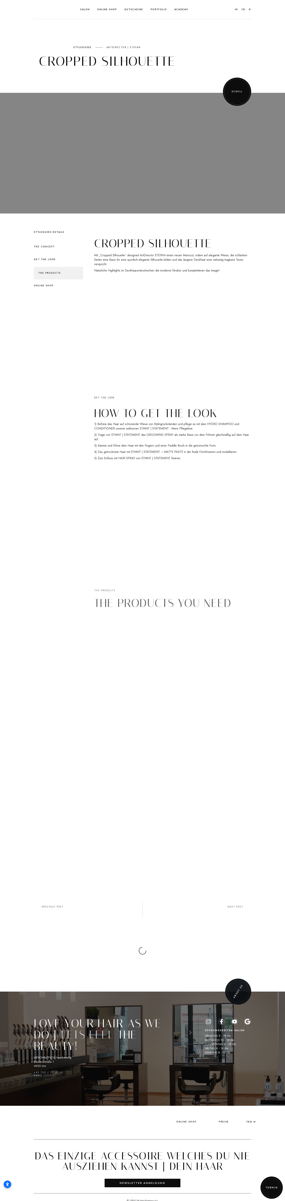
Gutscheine (133, 9)
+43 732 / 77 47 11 (49, 1066)
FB (243, 9)
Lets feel (87, 1026)
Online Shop (107, 9)
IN (236, 9)
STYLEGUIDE (82, 47)
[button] (85, 9)
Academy (181, 9)
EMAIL (38, 1061)
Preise (224, 1113)
